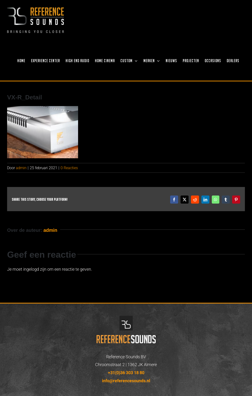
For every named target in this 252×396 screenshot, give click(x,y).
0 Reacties (69, 168)
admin (21, 168)
